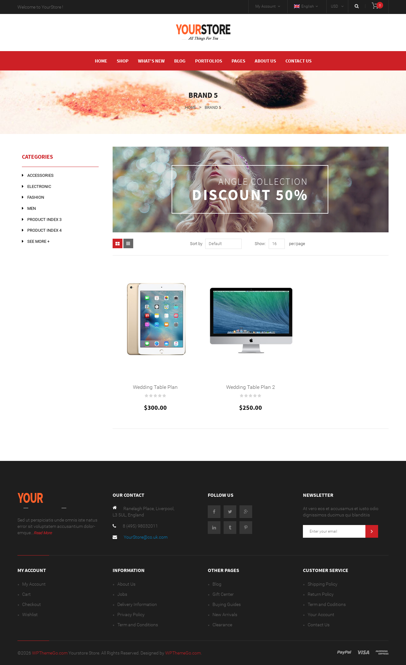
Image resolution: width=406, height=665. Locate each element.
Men (31, 208)
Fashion (35, 197)
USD (334, 6)
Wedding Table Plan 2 (250, 387)
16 (274, 243)
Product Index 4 (44, 230)
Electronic (39, 186)
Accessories (40, 175)
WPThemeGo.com (50, 652)
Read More (43, 533)
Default (215, 243)
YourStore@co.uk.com (145, 537)
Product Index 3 (44, 219)
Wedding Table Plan (155, 387)
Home (190, 107)
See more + (38, 241)
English (304, 6)
